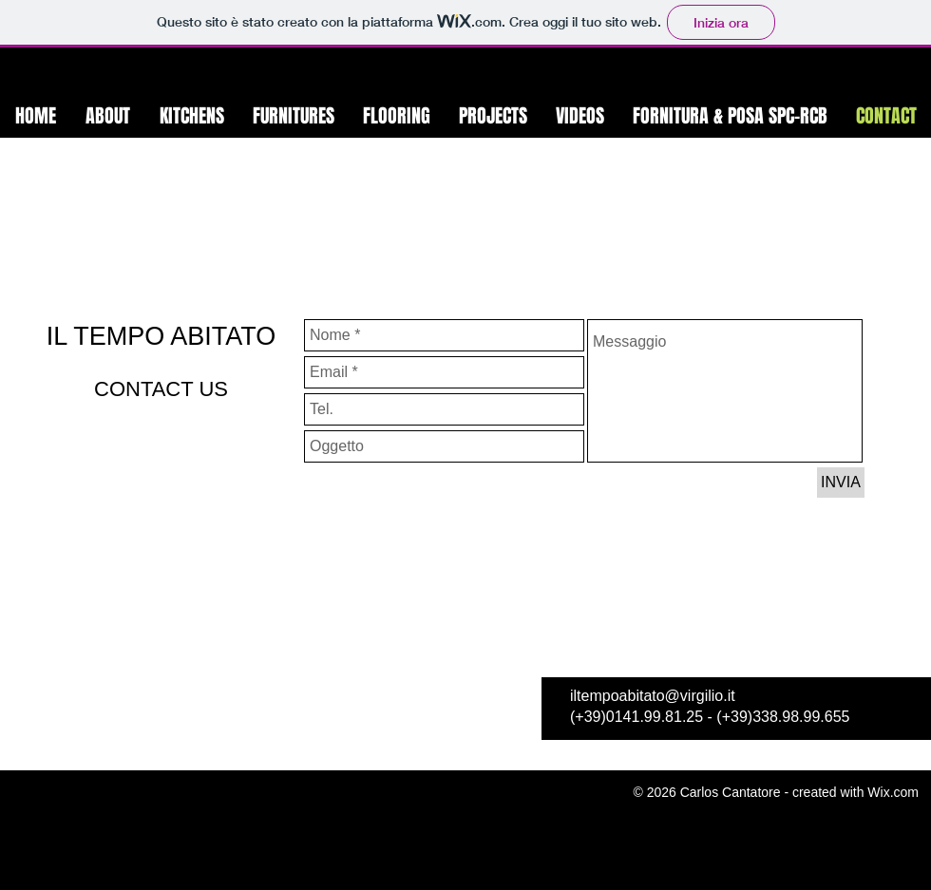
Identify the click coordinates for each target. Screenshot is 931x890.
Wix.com (893, 792)
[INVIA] (840, 482)
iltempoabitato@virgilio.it (652, 696)
